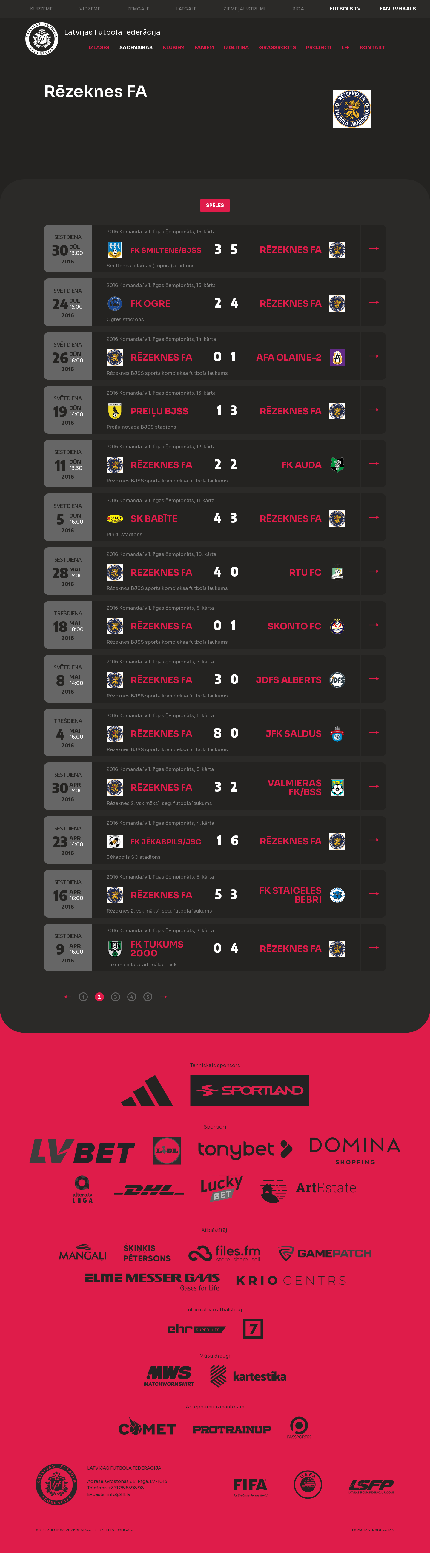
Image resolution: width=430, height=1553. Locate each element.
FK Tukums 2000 (157, 949)
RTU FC (305, 572)
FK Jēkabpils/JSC (165, 842)
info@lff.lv (118, 1494)
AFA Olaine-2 (289, 357)
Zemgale (132, 8)
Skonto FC (295, 626)
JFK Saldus (293, 734)
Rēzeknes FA (291, 250)
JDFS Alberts (289, 680)
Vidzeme (83, 8)
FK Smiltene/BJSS (166, 250)
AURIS (388, 1530)
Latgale (180, 8)
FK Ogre (150, 303)
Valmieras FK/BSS (295, 788)
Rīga (292, 8)
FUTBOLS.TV (345, 9)
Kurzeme (35, 8)
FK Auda (302, 465)
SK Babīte (154, 519)
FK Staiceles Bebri (290, 895)
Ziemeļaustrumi (238, 8)
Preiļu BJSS (159, 411)
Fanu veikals (398, 9)
